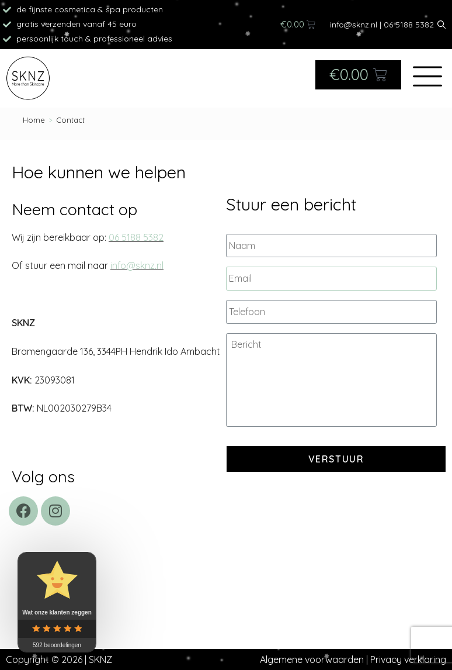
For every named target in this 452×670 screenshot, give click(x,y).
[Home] (34, 120)
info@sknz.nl (353, 24)
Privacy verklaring (408, 659)
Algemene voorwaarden (312, 659)
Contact (70, 120)
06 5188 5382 (409, 24)
